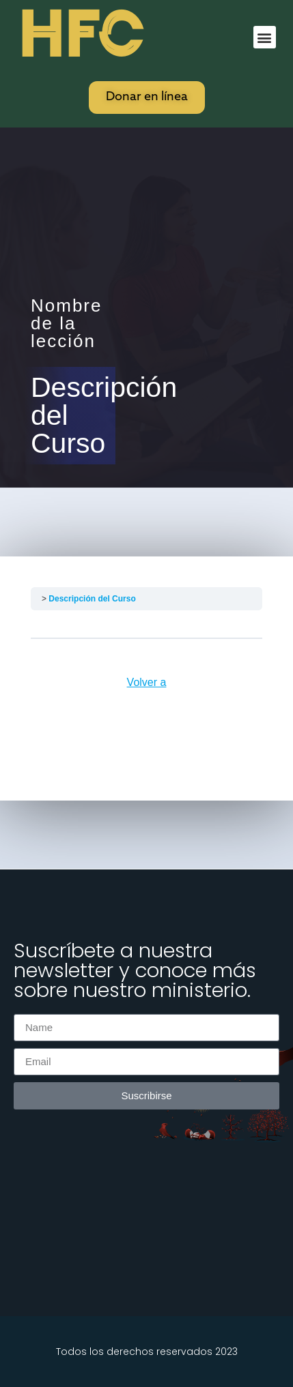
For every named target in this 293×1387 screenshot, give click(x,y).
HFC (80, 35)
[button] (264, 37)
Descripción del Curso (91, 598)
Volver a (147, 682)
